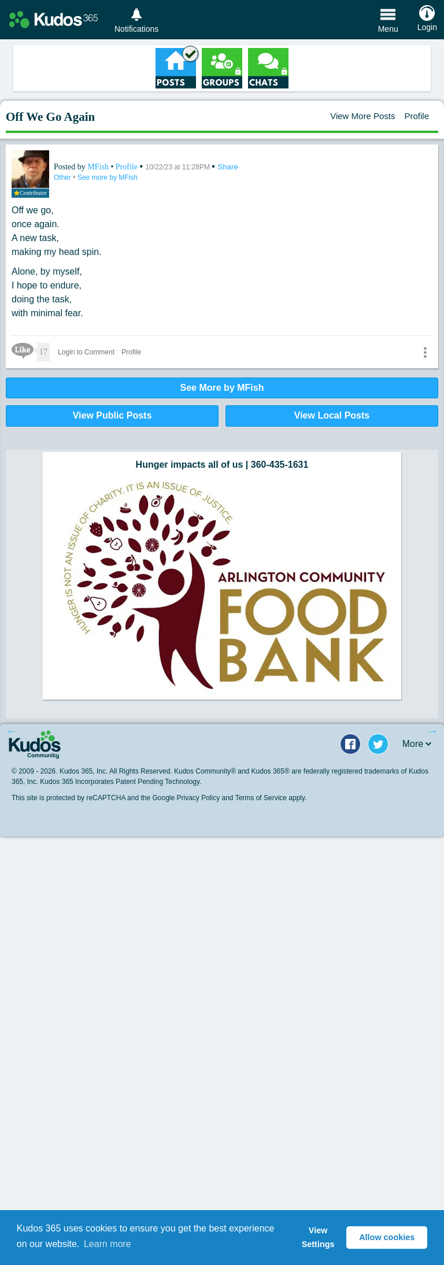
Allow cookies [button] (387, 1237)
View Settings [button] (318, 1237)
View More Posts (362, 116)
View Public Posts (112, 415)
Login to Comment (86, 352)
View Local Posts (331, 415)
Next (432, 731)
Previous (11, 731)
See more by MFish (107, 177)
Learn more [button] (107, 1244)
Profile (416, 116)
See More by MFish (222, 388)
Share (227, 166)
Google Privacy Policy (186, 798)
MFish (98, 166)
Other (63, 177)
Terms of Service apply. (271, 798)
